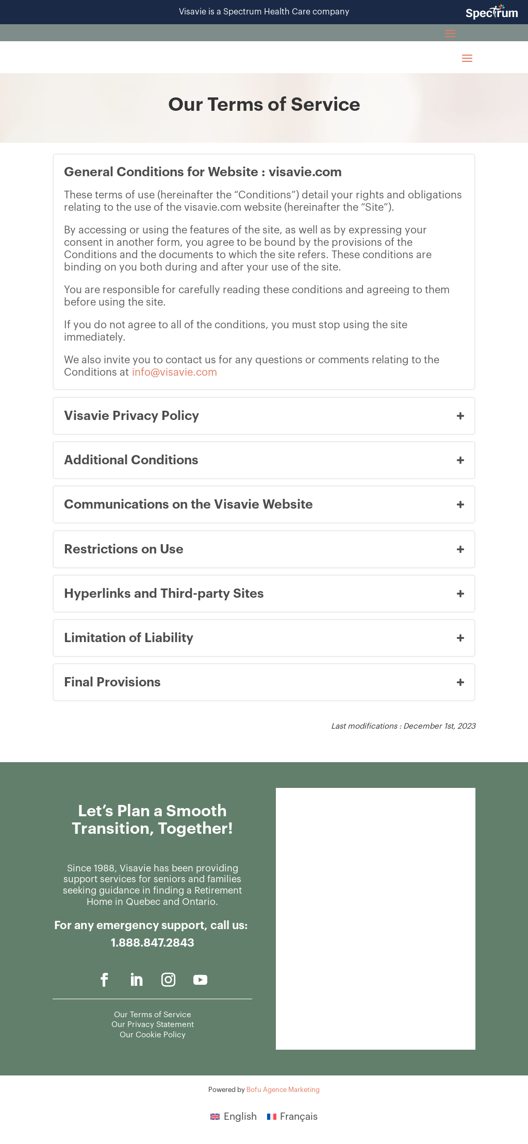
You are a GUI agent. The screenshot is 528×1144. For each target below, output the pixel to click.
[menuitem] (233, 1116)
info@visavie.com (174, 372)
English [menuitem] (240, 1116)
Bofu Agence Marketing (283, 1089)
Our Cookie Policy (153, 1035)
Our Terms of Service (152, 1015)
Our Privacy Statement (152, 1025)
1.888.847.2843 (152, 943)
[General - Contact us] (374, 917)
